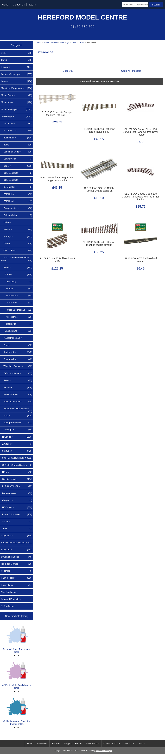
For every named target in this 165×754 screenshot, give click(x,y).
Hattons (6, 222)
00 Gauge (64, 42)
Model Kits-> (16, 102)
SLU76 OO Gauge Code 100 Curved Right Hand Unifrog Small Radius (140, 196)
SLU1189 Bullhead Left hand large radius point (99, 130)
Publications (16, 585)
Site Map (56, 743)
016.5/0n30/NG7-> (16, 486)
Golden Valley (16, 215)
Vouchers (16, 571)
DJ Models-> (16, 187)
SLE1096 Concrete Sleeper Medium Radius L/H (57, 113)
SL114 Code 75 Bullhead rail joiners (140, 260)
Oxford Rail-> (16, 250)
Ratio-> (16, 380)
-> (16, 109)
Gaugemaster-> (16, 208)
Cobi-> (16, 60)
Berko (16, 144)
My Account (42, 743)
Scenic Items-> (16, 479)
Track (81, 42)
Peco (74, 42)
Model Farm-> (16, 95)
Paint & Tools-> (16, 578)
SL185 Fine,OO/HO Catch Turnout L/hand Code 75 (99, 189)
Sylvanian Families (16, 556)
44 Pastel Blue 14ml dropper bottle (16, 639)
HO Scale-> (16, 507)
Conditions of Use (112, 743)
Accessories (16, 317)
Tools (16, 528)
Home (5, 4)
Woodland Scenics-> (16, 366)
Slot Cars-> (16, 549)
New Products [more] (16, 616)
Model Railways (51, 42)
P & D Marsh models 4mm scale (16, 259)
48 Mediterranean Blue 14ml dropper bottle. (16, 711)
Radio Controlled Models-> (16, 542)
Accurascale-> (16, 130)
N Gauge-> (16, 437)
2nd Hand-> (16, 123)
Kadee (16, 243)
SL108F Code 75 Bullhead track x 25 (57, 260)
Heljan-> (16, 229)
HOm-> (16, 472)
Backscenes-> (16, 493)
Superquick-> (16, 359)
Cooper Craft (16, 158)
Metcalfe (16, 387)
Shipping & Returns (73, 743)
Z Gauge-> (16, 444)
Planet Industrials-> (11, 338)
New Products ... (9, 592)
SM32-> (16, 521)
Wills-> (16, 415)
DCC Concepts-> (16, 173)
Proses (16, 345)
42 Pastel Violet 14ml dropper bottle (16, 675)
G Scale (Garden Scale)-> (16, 465)
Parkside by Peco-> (16, 401)
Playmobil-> (16, 535)
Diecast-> (16, 67)
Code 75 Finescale (16, 310)
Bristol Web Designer (104, 751)
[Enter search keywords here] (135, 4)
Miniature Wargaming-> (16, 88)
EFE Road (16, 201)
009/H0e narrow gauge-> (16, 458)
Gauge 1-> (16, 500)
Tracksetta (16, 324)
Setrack (16, 288)
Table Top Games (16, 564)
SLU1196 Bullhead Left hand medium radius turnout (99, 243)
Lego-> (16, 81)
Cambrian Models (16, 151)
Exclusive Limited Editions (16, 409)
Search (141, 743)
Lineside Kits (16, 331)
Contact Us (19, 4)
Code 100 (16, 302)
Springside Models (16, 422)
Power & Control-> (16, 514)
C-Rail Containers (16, 373)
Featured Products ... (11, 599)
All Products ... (8, 606)
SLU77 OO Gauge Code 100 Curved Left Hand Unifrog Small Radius (140, 132)
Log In (32, 4)
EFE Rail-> (16, 194)
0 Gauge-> (16, 451)
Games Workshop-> (16, 74)
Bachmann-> (16, 137)
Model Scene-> (16, 394)
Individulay (16, 281)
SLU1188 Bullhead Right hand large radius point (57, 179)
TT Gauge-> (16, 429)
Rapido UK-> (16, 352)
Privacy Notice (92, 743)
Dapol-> (16, 166)
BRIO (16, 53)
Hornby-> (16, 236)
